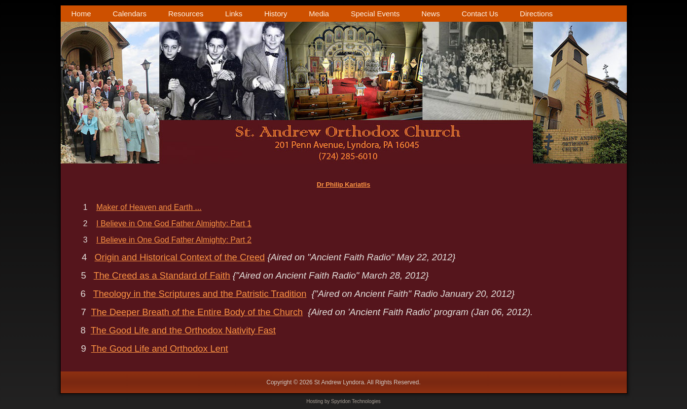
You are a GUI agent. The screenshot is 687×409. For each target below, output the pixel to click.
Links (234, 13)
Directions (536, 13)
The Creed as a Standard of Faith (162, 275)
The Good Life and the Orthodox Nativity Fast (183, 330)
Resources (186, 13)
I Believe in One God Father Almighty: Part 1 (174, 223)
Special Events (375, 13)
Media (319, 13)
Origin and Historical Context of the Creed (180, 257)
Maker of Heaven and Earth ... (148, 207)
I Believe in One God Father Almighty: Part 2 (174, 240)
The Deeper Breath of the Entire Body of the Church (197, 312)
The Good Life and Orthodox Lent (159, 348)
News (430, 13)
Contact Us (480, 13)
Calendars (129, 13)
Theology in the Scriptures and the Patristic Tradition (199, 293)
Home (81, 13)
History (276, 13)
